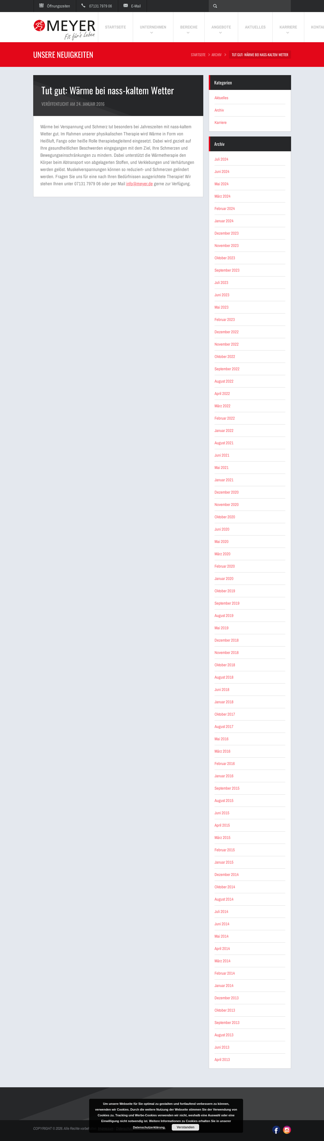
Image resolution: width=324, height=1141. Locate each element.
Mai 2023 (222, 307)
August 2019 (224, 615)
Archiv (217, 54)
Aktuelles (221, 98)
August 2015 (224, 800)
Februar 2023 (225, 319)
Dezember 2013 (227, 998)
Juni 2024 (222, 171)
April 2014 (222, 948)
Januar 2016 (224, 776)
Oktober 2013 (225, 1010)
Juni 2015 (222, 813)
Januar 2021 (224, 480)
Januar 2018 (224, 702)
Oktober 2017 (225, 714)
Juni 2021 (222, 455)
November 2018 (227, 652)
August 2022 (224, 381)
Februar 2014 (225, 973)
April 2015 (222, 825)
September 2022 (227, 369)
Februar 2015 (225, 850)
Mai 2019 (222, 628)
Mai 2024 (222, 184)
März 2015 (222, 837)
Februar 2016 (225, 763)
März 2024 (222, 196)
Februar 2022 (225, 418)
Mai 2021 (222, 467)
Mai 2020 (222, 541)
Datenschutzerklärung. (149, 1127)
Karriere (221, 122)
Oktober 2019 (225, 591)
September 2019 (227, 603)
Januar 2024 (224, 221)
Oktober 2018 (225, 665)
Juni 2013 (222, 1047)
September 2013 (227, 1022)
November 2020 (227, 504)
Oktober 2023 (225, 258)
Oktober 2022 (225, 356)
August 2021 (224, 443)
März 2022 (222, 406)
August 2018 (224, 677)
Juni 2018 (222, 689)
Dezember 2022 (227, 332)
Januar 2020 (224, 578)
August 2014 (224, 899)
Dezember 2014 (227, 874)
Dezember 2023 (227, 233)
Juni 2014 (222, 924)
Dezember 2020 (227, 492)
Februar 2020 (225, 566)
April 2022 (222, 393)
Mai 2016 (222, 739)
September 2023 (227, 270)
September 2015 (227, 788)
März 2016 (222, 751)
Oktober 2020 (225, 517)
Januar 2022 (224, 430)
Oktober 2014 (225, 887)
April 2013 (222, 1059)
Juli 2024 (221, 159)
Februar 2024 (225, 208)
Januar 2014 (224, 985)
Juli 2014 (221, 911)
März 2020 (222, 554)
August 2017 (224, 726)
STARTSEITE (198, 54)
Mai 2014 (222, 936)
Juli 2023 (221, 282)
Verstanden (186, 1127)
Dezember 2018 (227, 640)
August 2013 (224, 1035)
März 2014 (222, 961)
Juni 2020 (222, 529)
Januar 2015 (224, 862)
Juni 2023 (222, 295)
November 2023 (227, 245)
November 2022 (227, 344)
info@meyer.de (139, 183)
